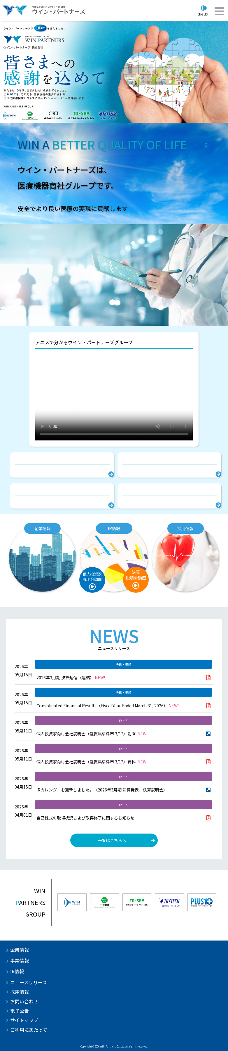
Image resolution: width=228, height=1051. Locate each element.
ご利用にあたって (28, 1029)
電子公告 (19, 1010)
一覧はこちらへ (112, 840)
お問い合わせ (24, 1001)
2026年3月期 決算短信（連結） (70, 677)
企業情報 (19, 949)
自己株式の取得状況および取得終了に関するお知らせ (85, 818)
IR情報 (17, 971)
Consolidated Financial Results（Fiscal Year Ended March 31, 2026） (107, 705)
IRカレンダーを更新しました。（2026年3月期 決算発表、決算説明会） (101, 790)
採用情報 (19, 991)
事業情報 (19, 960)
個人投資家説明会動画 (92, 576)
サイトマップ (24, 1020)
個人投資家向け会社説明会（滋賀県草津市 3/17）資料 (92, 762)
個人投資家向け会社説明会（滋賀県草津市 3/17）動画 (92, 734)
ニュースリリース (28, 982)
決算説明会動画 (136, 575)
